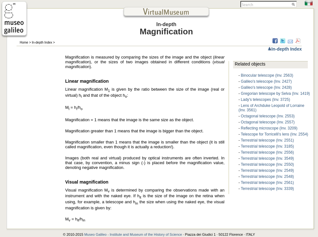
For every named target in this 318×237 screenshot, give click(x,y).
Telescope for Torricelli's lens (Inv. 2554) (274, 134)
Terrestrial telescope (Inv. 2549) (267, 170)
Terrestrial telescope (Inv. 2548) (267, 176)
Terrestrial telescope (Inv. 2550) (267, 164)
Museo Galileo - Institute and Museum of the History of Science (133, 234)
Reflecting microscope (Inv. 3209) (269, 128)
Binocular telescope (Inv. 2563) (267, 75)
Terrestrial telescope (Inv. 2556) (267, 152)
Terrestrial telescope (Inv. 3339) (267, 188)
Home (24, 42)
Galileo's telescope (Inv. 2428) (266, 87)
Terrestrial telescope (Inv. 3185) (267, 146)
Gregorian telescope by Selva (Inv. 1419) (275, 93)
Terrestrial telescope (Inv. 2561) (267, 182)
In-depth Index (42, 42)
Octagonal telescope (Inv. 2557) (267, 122)
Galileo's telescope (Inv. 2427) (266, 81)
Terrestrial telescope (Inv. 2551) (267, 140)
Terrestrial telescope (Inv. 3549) (267, 158)
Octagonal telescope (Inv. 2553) (267, 116)
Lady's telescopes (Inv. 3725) (265, 99)
